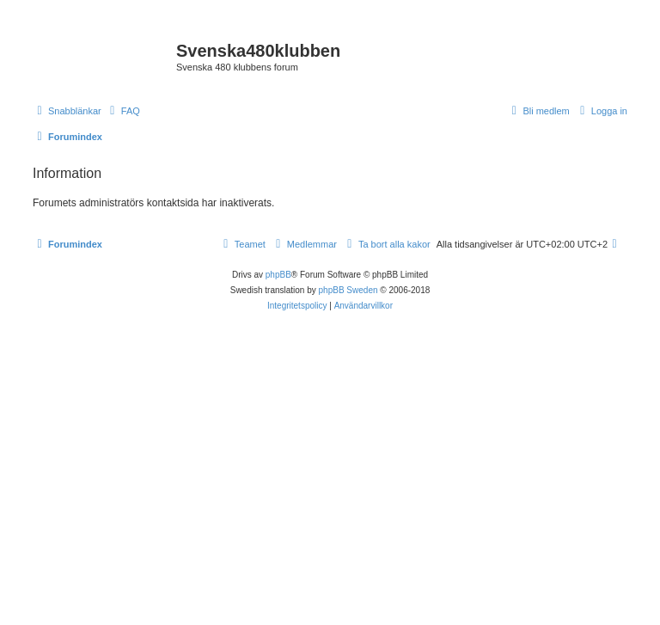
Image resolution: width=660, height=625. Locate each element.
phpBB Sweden (348, 290)
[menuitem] (123, 111)
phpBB (278, 274)
